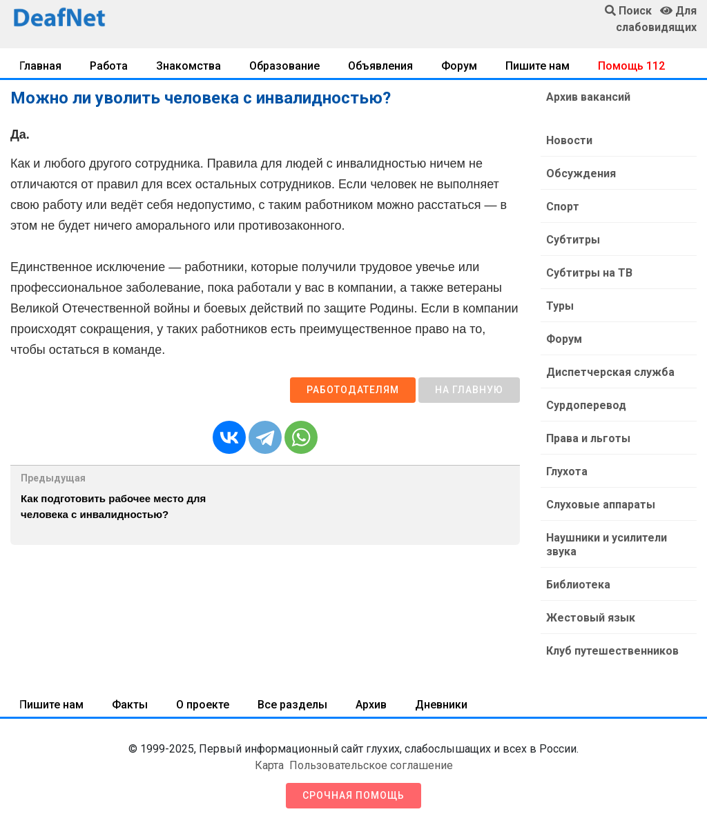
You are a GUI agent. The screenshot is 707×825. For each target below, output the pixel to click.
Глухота (567, 471)
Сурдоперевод (586, 405)
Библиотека (578, 584)
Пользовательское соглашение (371, 765)
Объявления (380, 65)
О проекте (202, 704)
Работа (109, 65)
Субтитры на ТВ (589, 272)
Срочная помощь (353, 795)
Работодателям (353, 389)
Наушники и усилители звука (606, 544)
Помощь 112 (631, 65)
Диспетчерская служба (610, 372)
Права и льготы (588, 438)
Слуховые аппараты (600, 504)
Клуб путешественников (612, 650)
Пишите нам (537, 65)
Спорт (562, 206)
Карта (269, 765)
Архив (371, 704)
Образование (284, 65)
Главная (40, 65)
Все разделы (292, 704)
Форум (459, 65)
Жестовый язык (590, 617)
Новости (569, 140)
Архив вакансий (588, 96)
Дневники (441, 704)
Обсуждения (581, 173)
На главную (469, 389)
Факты (130, 704)
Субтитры (573, 239)
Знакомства (188, 65)
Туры (560, 305)
